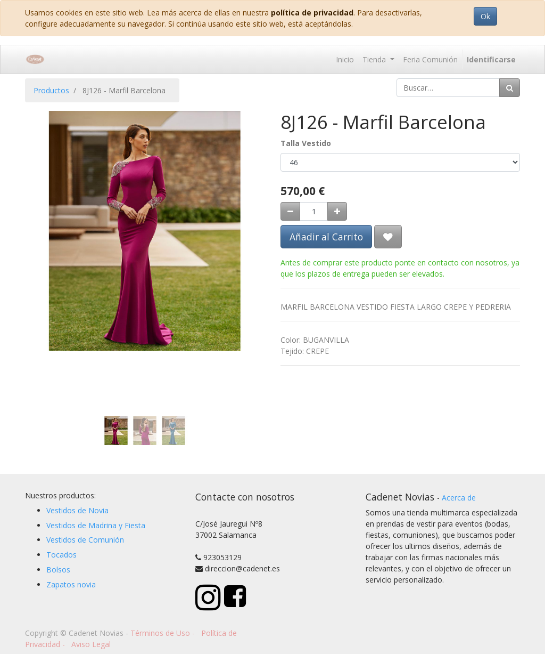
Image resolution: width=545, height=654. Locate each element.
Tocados (61, 555)
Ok (485, 16)
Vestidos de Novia (77, 510)
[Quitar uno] (290, 211)
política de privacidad (312, 12)
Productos (51, 90)
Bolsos (58, 569)
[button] (43, 217)
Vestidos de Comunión (85, 540)
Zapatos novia (71, 584)
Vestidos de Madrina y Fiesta (95, 525)
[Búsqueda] (509, 87)
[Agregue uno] (337, 211)
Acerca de (459, 497)
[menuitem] (345, 59)
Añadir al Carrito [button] (326, 236)
